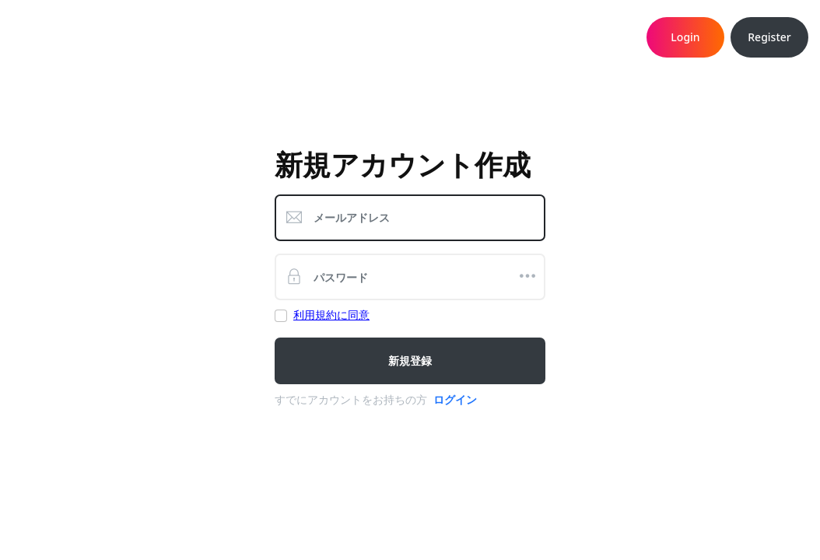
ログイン (455, 399)
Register (769, 37)
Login (685, 37)
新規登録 (410, 360)
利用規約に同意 (331, 314)
